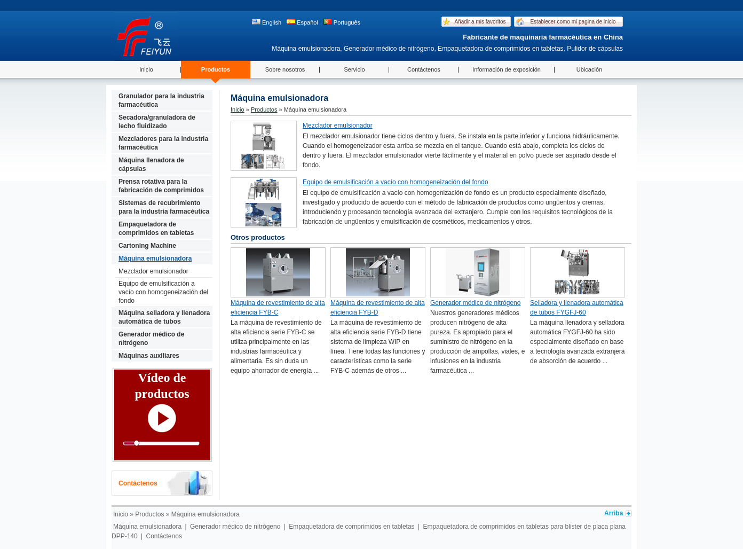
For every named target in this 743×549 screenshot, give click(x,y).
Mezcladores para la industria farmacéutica (163, 143)
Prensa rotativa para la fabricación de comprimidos (161, 186)
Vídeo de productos (162, 386)
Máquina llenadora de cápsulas (151, 164)
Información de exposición (506, 69)
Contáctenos (423, 69)
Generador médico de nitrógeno (151, 339)
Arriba (613, 513)
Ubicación (589, 69)
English (266, 22)
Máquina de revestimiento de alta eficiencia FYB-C (278, 307)
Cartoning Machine (147, 245)
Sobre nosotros (285, 69)
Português (341, 22)
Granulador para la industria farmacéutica (161, 100)
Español (302, 22)
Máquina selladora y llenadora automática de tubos (164, 317)
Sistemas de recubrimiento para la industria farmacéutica (163, 207)
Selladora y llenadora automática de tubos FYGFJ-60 (576, 307)
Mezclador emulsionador (153, 271)
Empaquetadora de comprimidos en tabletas (156, 229)
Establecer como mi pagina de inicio (572, 22)
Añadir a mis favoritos (479, 22)
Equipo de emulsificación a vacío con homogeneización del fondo (163, 292)
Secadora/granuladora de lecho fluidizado (156, 122)
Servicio (354, 69)
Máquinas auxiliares (148, 355)
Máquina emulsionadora (155, 258)
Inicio (146, 69)
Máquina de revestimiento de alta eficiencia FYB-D (377, 307)
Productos (215, 69)
